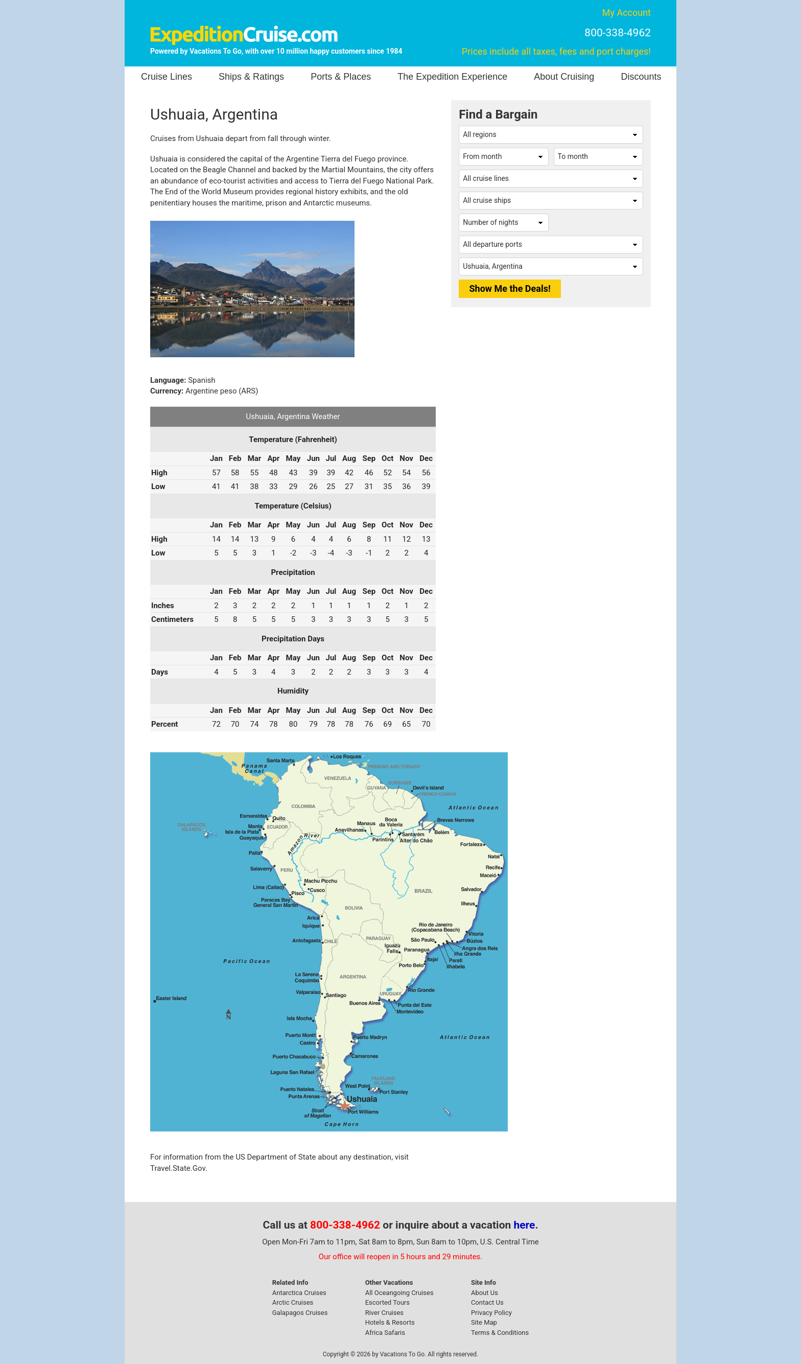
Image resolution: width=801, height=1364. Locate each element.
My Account (626, 12)
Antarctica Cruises (299, 1293)
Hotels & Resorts (390, 1322)
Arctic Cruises (293, 1302)
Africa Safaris (385, 1332)
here (524, 1225)
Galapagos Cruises (300, 1312)
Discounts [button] (641, 77)
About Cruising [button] (564, 77)
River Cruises (384, 1312)
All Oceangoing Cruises (399, 1293)
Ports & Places (341, 77)
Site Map (484, 1322)
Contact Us (487, 1302)
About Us (484, 1293)
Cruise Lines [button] (166, 77)
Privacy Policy (491, 1312)
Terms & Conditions (500, 1332)
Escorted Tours (387, 1302)
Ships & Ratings (251, 77)
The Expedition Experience (452, 77)
